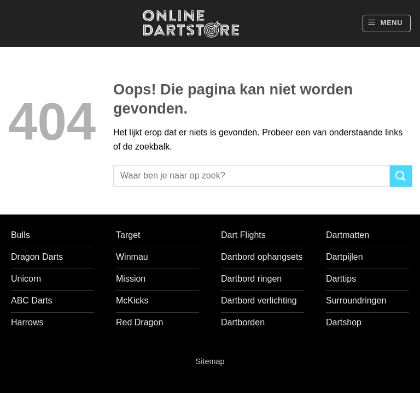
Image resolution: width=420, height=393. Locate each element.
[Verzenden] (401, 176)
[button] (387, 23)
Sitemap (210, 361)
